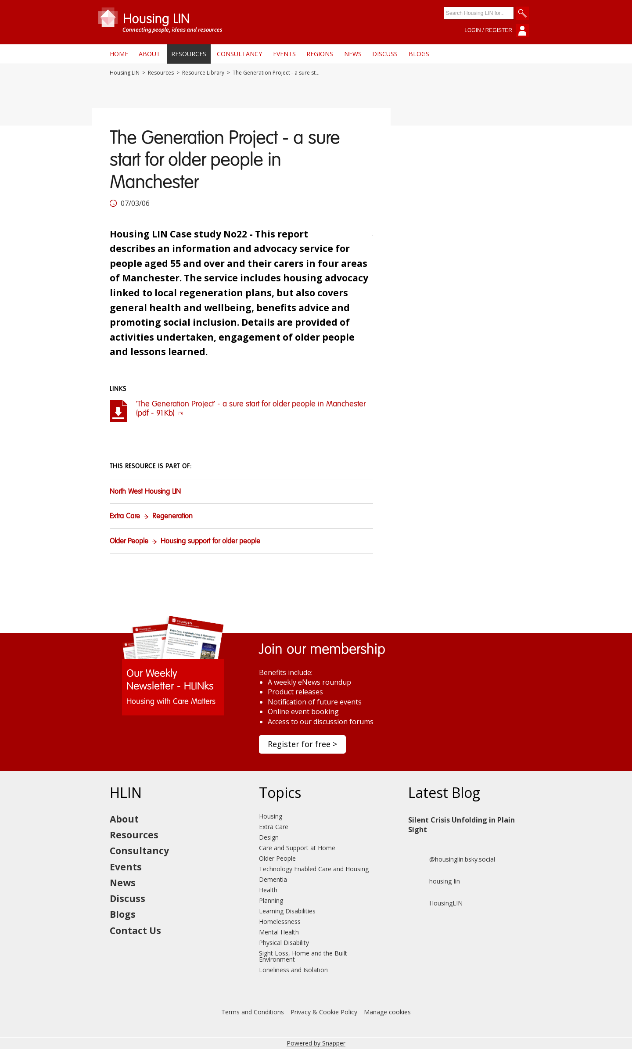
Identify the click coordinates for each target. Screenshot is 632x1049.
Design (269, 837)
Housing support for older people (210, 541)
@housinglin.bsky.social (451, 859)
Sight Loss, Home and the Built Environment (303, 956)
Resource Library (203, 72)
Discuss (385, 54)
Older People (129, 541)
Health (268, 890)
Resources (188, 54)
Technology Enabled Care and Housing (314, 869)
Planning (271, 900)
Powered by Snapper (316, 1043)
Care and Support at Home (297, 848)
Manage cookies (387, 1012)
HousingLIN (435, 903)
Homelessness (280, 921)
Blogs (419, 54)
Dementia (273, 879)
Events (284, 54)
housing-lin (434, 881)
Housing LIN (125, 72)
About (149, 54)
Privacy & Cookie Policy (324, 1012)
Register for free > (302, 744)
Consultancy (239, 54)
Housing (270, 816)
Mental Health (279, 932)
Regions (319, 54)
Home (119, 54)
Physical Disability (284, 942)
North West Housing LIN (145, 492)
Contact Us (135, 930)
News (353, 54)
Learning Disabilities (287, 911)
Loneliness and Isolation (293, 970)
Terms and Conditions (252, 1012)
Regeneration (172, 516)
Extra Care (125, 516)
